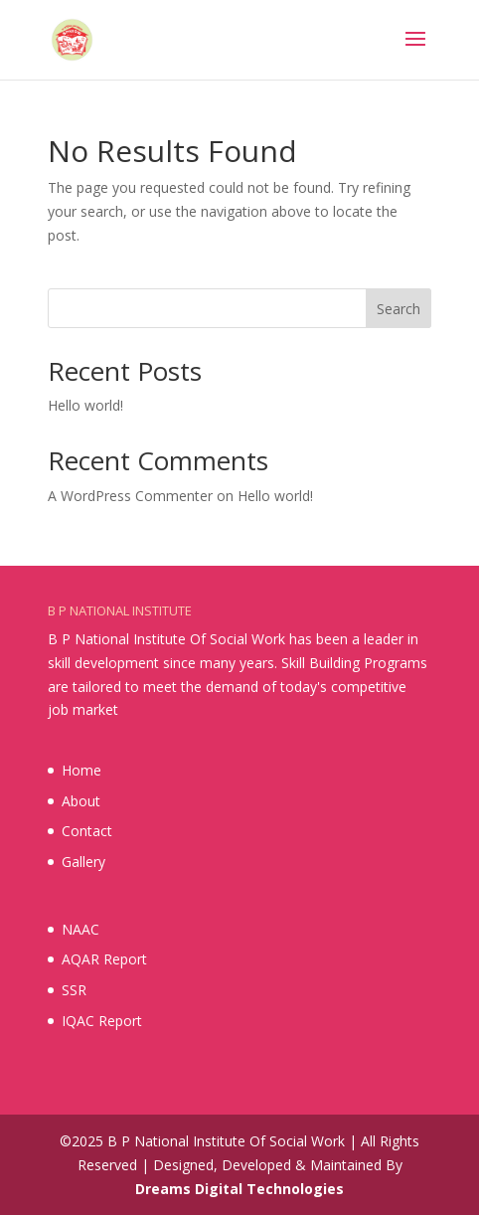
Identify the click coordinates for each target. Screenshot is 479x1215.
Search (398, 308)
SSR (74, 989)
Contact (87, 830)
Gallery (83, 861)
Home (81, 770)
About (81, 800)
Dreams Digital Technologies (239, 1188)
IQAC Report (102, 1020)
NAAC (80, 929)
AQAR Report (104, 959)
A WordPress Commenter (130, 495)
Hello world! (85, 405)
